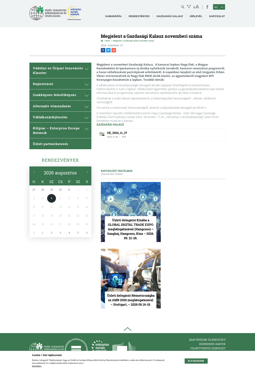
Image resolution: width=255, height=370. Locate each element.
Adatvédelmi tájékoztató (207, 339)
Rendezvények (60, 160)
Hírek (107, 41)
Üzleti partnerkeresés (50, 144)
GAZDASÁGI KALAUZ (110, 124)
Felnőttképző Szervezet (208, 348)
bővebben (36, 365)
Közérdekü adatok (212, 344)
